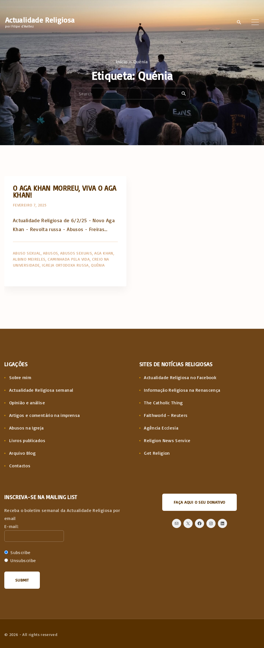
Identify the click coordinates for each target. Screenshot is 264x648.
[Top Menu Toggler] (255, 22)
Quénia (98, 265)
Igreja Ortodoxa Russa (65, 265)
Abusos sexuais (76, 253)
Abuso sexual (27, 253)
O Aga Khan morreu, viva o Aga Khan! (64, 191)
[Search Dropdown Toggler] (239, 22)
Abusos (50, 253)
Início (121, 61)
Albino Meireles (29, 259)
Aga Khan (103, 253)
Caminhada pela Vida (69, 259)
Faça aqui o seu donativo (199, 502)
